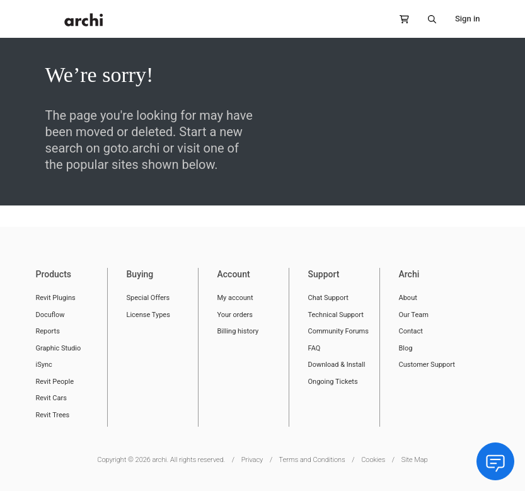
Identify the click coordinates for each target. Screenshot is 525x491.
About (408, 298)
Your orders (235, 315)
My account (235, 298)
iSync (44, 365)
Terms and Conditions (312, 460)
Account (233, 274)
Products (54, 274)
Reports (48, 331)
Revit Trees (53, 415)
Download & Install (337, 365)
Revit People (55, 382)
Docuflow (50, 315)
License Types (148, 315)
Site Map (414, 460)
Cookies (373, 460)
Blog (406, 348)
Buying (140, 274)
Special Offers (148, 298)
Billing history (238, 331)
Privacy (252, 460)
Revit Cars (51, 398)
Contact (411, 331)
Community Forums (338, 331)
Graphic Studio (58, 348)
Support (324, 274)
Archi (409, 274)
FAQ (314, 348)
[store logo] (83, 20)
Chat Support (328, 298)
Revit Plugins (56, 298)
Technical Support (336, 315)
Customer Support (427, 365)
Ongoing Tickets (333, 382)
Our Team (414, 315)
